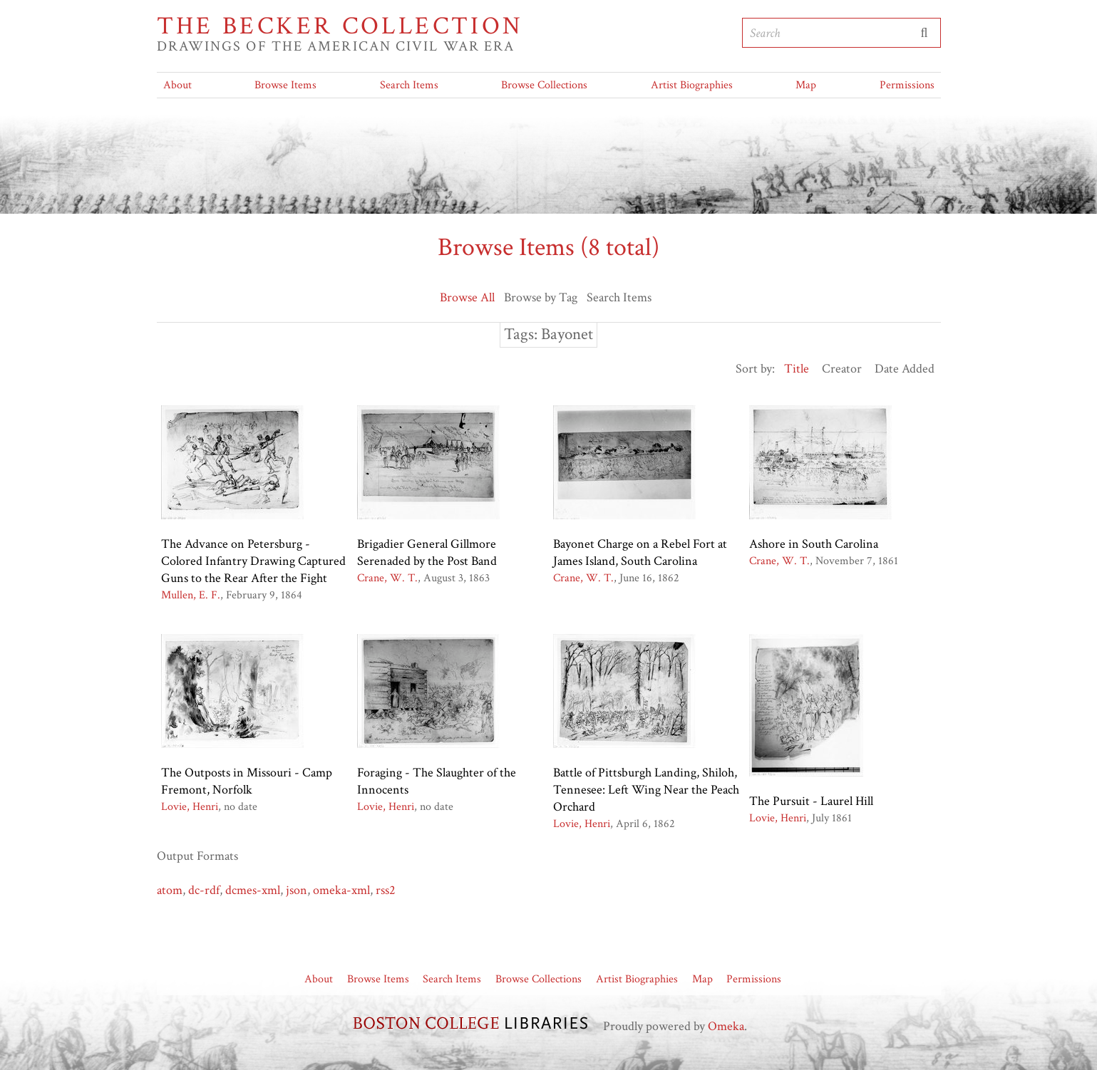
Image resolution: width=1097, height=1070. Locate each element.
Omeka (726, 1026)
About (177, 85)
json (296, 890)
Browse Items (285, 85)
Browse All (467, 297)
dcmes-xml (252, 890)
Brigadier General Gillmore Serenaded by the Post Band (427, 552)
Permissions (907, 85)
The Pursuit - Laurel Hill (811, 801)
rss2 (386, 890)
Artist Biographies (692, 85)
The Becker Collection (340, 26)
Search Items (409, 85)
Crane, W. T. (387, 578)
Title (796, 368)
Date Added (904, 368)
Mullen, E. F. (190, 595)
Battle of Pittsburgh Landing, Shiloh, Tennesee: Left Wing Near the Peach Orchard (646, 789)
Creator (842, 368)
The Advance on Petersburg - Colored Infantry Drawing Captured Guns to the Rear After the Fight (253, 561)
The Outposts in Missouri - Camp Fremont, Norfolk (246, 781)
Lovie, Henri (189, 806)
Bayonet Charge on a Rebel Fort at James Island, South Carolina (640, 552)
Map (805, 85)
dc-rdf (204, 890)
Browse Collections (544, 85)
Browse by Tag (540, 297)
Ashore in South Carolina (813, 544)
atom (169, 890)
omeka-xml (341, 890)
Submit (924, 33)
